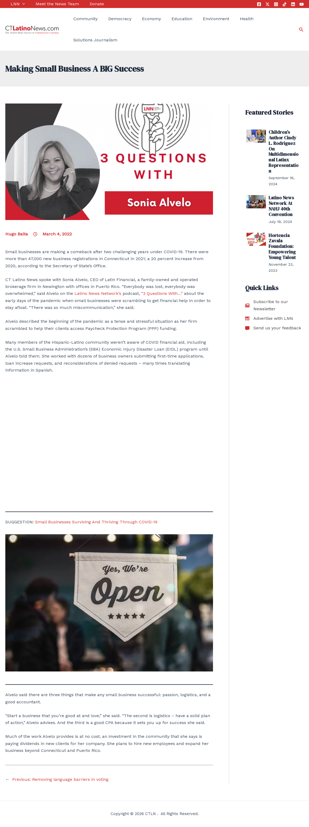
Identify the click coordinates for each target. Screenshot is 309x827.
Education (168, 18)
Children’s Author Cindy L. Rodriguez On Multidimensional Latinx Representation (284, 144)
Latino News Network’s (97, 293)
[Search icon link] (301, 29)
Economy (140, 18)
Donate (86, 3)
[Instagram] (276, 4)
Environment (199, 18)
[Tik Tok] (284, 4)
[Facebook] (259, 4)
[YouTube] (301, 4)
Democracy (111, 18)
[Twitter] (267, 4)
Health (227, 18)
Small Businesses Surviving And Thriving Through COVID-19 (96, 521)
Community (80, 18)
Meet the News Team (49, 3)
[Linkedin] (293, 4)
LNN (12, 4)
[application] (17, 4)
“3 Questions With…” (162, 293)
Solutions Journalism (90, 39)
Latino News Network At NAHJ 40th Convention (281, 191)
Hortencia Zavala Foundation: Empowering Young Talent (281, 230)
